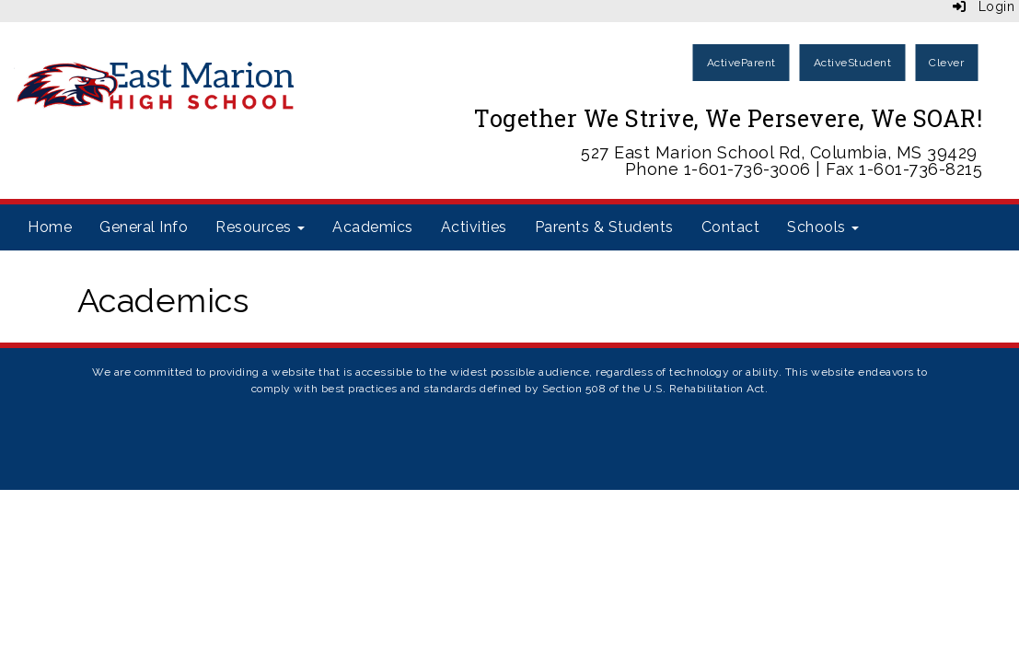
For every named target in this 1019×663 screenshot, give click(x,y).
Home (50, 227)
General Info (143, 227)
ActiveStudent (853, 62)
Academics (372, 227)
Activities (474, 227)
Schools (823, 227)
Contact (730, 227)
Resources (260, 227)
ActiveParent (741, 62)
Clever (946, 62)
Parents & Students (604, 227)
